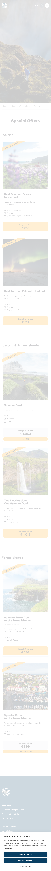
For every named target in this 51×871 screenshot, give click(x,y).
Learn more (8, 848)
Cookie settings (25, 866)
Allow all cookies (25, 854)
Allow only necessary (25, 860)
